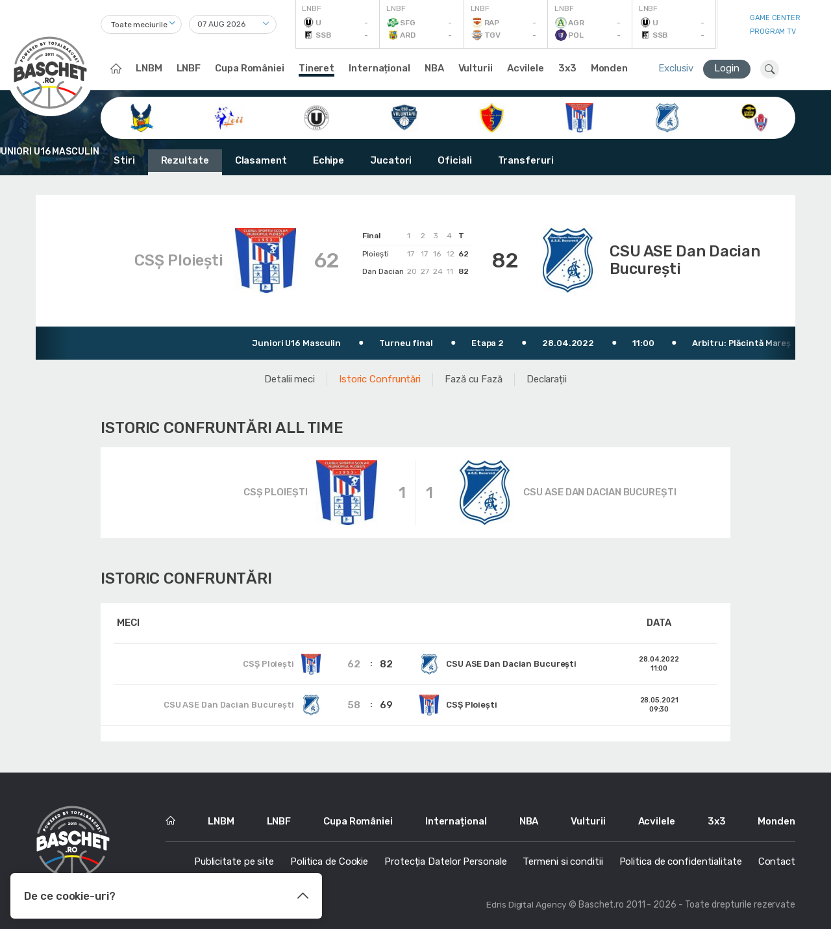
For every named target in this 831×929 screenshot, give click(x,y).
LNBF (189, 68)
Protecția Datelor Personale (445, 859)
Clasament (261, 160)
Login (726, 68)
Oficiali (454, 160)
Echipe (328, 160)
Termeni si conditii (562, 859)
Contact (776, 859)
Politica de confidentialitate (680, 859)
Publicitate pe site (234, 859)
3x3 (567, 68)
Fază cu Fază (473, 377)
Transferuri (526, 160)
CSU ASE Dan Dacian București (691, 260)
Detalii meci (289, 377)
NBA (434, 68)
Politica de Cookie (329, 859)
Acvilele (525, 68)
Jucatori (391, 160)
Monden (609, 68)
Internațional (379, 68)
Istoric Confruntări (380, 377)
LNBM (149, 68)
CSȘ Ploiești (173, 260)
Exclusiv (675, 68)
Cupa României (249, 68)
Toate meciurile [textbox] (139, 24)
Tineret (316, 68)
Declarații (547, 377)
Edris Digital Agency (526, 902)
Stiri (124, 160)
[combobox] (141, 24)
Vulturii (475, 68)
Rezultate (185, 160)
